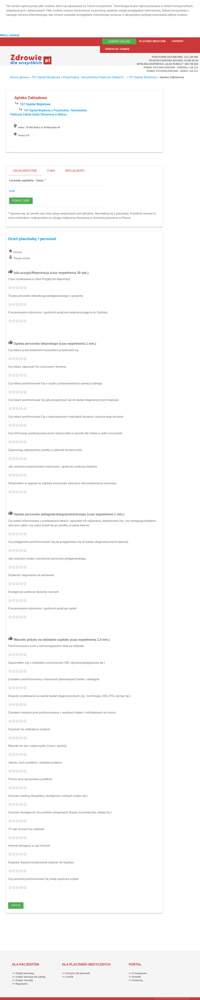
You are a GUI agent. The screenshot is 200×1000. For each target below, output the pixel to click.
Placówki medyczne (152, 41)
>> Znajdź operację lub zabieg (28, 976)
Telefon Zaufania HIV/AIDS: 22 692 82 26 (173, 60)
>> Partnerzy (136, 980)
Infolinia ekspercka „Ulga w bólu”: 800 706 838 (167, 64)
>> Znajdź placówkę (23, 973)
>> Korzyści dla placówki (76, 973)
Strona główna (19, 77)
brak (12, 191)
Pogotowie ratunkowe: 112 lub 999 (175, 57)
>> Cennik (67, 976)
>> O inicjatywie (137, 973)
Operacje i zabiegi (117, 49)
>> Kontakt (135, 976)
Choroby (178, 41)
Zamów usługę (119, 41)
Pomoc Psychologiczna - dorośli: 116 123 (171, 67)
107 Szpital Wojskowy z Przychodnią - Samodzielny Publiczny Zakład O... (79, 77)
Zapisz (16, 905)
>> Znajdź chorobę (22, 980)
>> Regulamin (20, 983)
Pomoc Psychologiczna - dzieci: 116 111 (172, 71)
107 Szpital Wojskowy (143, 77)
